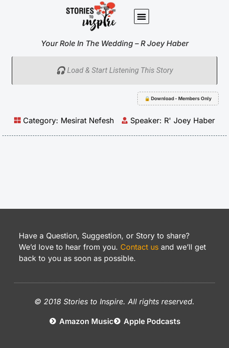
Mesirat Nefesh (87, 120)
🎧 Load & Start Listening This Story (114, 70)
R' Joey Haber (189, 120)
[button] (141, 16)
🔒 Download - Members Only (178, 98)
